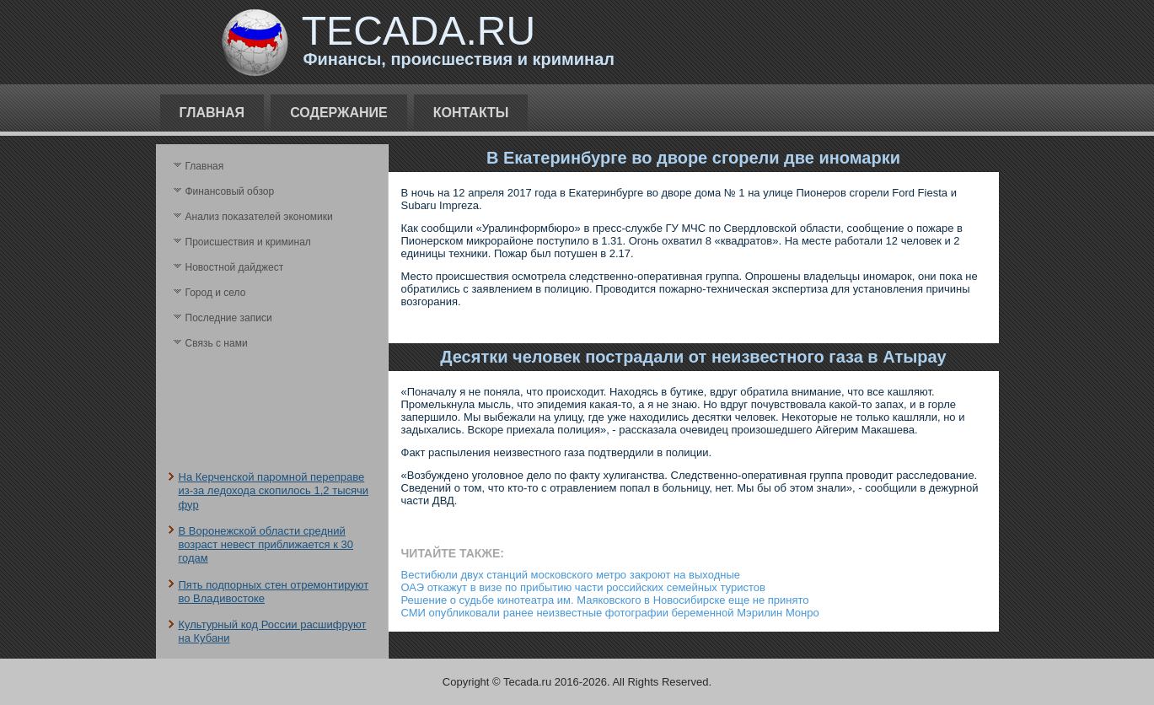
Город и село (215, 293)
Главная (212, 112)
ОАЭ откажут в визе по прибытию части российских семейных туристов (583, 587)
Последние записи (228, 318)
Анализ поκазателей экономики (259, 217)
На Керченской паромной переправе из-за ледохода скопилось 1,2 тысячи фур (274, 491)
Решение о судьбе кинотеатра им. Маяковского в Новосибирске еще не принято (605, 600)
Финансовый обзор (230, 191)
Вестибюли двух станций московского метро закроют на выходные (571, 574)
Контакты (471, 112)
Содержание (339, 112)
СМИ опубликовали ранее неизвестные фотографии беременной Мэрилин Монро (610, 612)
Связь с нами (216, 343)
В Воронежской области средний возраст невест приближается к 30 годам (266, 545)
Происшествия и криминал (248, 242)
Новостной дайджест (234, 267)
